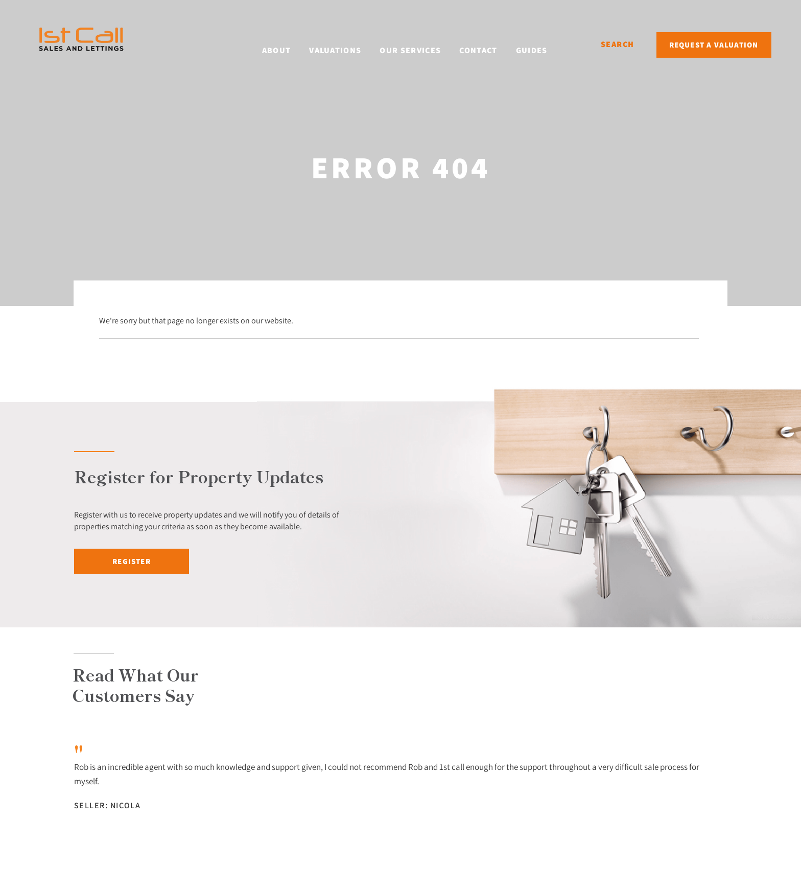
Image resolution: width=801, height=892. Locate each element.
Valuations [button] (349, 43)
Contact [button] (491, 43)
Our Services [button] (424, 43)
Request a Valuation (714, 45)
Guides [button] (545, 43)
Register (131, 561)
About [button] (290, 43)
